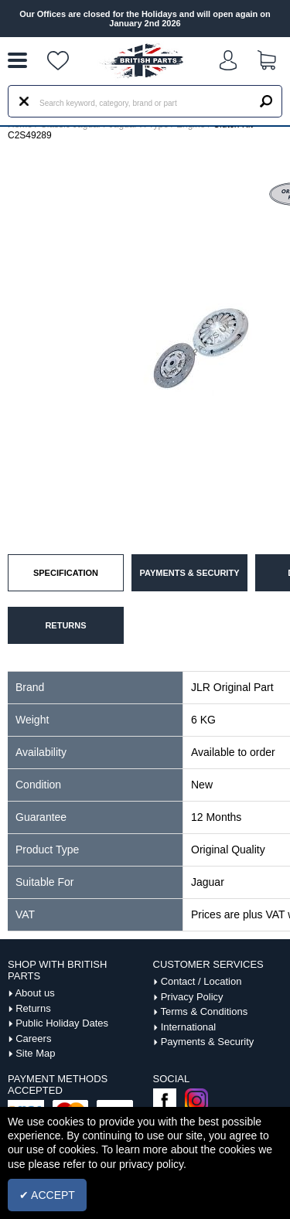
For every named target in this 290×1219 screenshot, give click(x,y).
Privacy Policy (192, 997)
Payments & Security (207, 1041)
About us (34, 993)
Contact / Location (201, 981)
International (189, 1027)
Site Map (35, 1053)
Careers (33, 1038)
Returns (33, 1008)
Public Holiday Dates (61, 1023)
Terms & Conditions (203, 1011)
